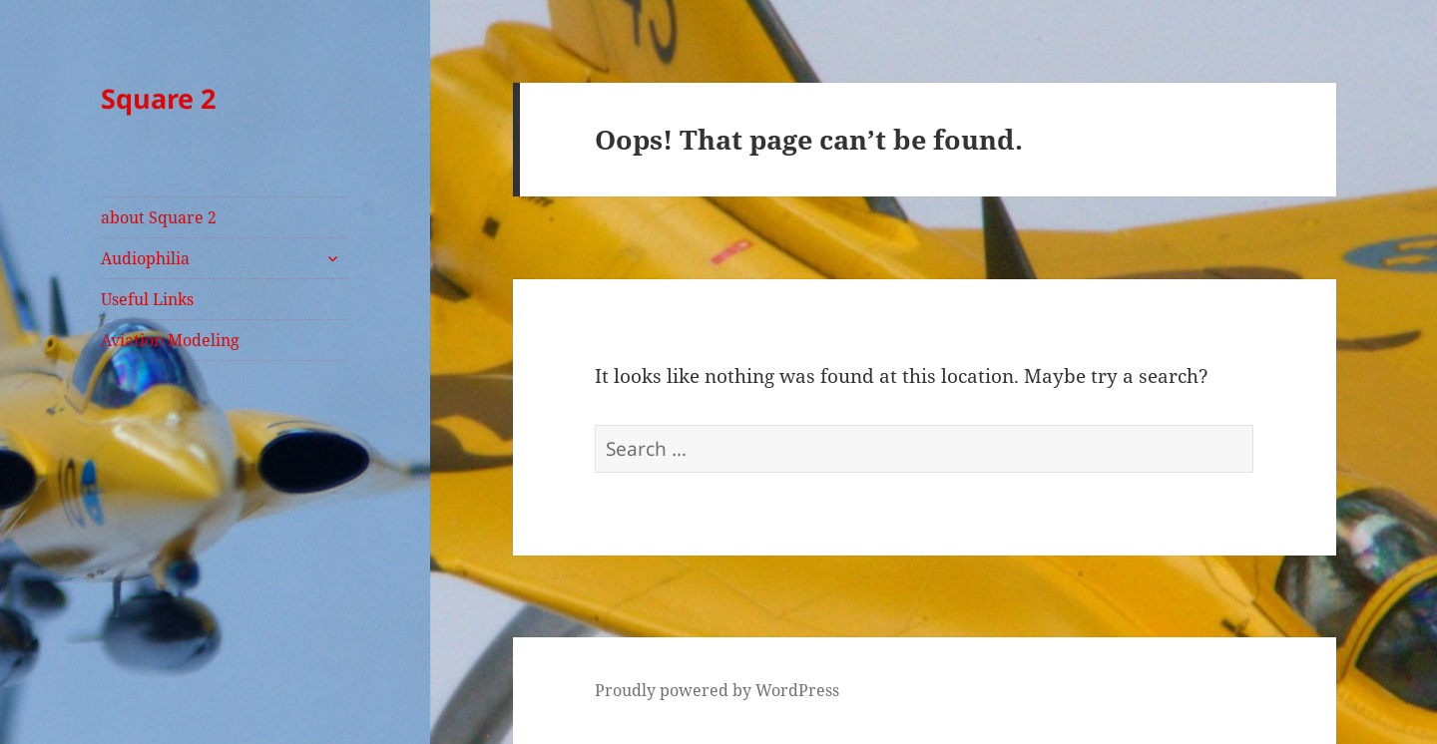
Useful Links (147, 299)
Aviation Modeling (170, 340)
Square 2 (158, 98)
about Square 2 (159, 217)
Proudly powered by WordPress (717, 690)
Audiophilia (145, 258)
